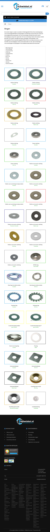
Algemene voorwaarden (33, 442)
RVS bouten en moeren (6, 510)
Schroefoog (21, 505)
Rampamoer (21, 485)
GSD (39, 530)
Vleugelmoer (21, 498)
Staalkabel (21, 492)
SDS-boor (6, 516)
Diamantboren (29, 497)
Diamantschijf (29, 498)
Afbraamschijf (14, 491)
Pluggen (13, 501)
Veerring (7, 62)
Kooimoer (14, 507)
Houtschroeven (15, 494)
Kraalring (7, 55)
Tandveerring (8, 60)
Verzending (31, 432)
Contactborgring (9, 50)
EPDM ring (8, 52)
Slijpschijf (14, 490)
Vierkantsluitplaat (9, 63)
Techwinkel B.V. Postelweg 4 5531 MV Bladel (42, 471)
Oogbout (14, 495)
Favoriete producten (11, 439)
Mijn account (10, 432)
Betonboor (6, 515)
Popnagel (14, 485)
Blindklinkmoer (15, 487)
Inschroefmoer (22, 484)
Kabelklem (21, 499)
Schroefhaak (21, 504)
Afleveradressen (10, 434)
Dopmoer (14, 492)
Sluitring (7, 59)
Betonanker (21, 491)
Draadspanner (22, 507)
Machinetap (28, 484)
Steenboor (6, 519)
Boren (13, 484)
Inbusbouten (7, 498)
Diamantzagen (36, 526)
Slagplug (20, 488)
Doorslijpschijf (15, 488)
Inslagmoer (21, 497)
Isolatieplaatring (9, 53)
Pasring (7, 57)
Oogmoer (14, 497)
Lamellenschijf (22, 501)
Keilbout (21, 490)
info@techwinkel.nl (41, 479)
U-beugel (14, 505)
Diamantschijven (29, 514)
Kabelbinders (21, 487)
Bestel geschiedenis (11, 437)
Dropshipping (31, 439)
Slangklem (28, 485)
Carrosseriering (9, 49)
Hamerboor (6, 518)
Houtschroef (14, 504)
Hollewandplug (15, 502)
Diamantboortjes (29, 495)
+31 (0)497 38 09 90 (41, 475)
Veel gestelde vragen (33, 437)
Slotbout (6, 494)
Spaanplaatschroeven (9, 490)
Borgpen (21, 502)
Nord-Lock (8, 56)
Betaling (30, 434)
